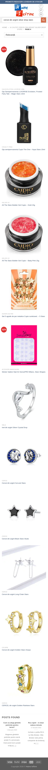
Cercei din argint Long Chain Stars (15, 594)
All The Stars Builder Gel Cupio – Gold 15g (18, 205)
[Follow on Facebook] (41, 6)
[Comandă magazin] (24, 35)
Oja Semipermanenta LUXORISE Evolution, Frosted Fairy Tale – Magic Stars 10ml (22, 93)
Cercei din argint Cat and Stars (14, 483)
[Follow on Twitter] (41, 10)
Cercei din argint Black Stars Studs (15, 539)
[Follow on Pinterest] (41, 14)
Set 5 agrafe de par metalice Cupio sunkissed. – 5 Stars (23, 316)
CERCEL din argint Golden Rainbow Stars (18, 705)
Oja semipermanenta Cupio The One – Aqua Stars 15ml (23, 149)
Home (4, 27)
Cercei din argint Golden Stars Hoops (16, 650)
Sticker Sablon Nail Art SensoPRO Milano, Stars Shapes (23, 372)
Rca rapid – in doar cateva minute (36, 724)
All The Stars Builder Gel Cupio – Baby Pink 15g (20, 261)
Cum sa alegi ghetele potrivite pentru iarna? (12, 725)
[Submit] (43, 19)
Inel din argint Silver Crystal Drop (14, 427)
